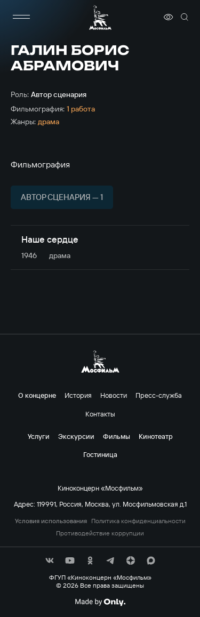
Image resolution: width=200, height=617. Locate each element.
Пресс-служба (158, 395)
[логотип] (100, 17)
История (78, 395)
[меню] (21, 17)
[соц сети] (49, 560)
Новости (113, 395)
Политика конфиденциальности (138, 521)
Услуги (39, 436)
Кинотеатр (156, 436)
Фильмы (116, 436)
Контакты (100, 414)
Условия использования (51, 521)
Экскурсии (76, 436)
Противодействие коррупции (100, 533)
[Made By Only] (100, 602)
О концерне (37, 395)
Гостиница (100, 454)
